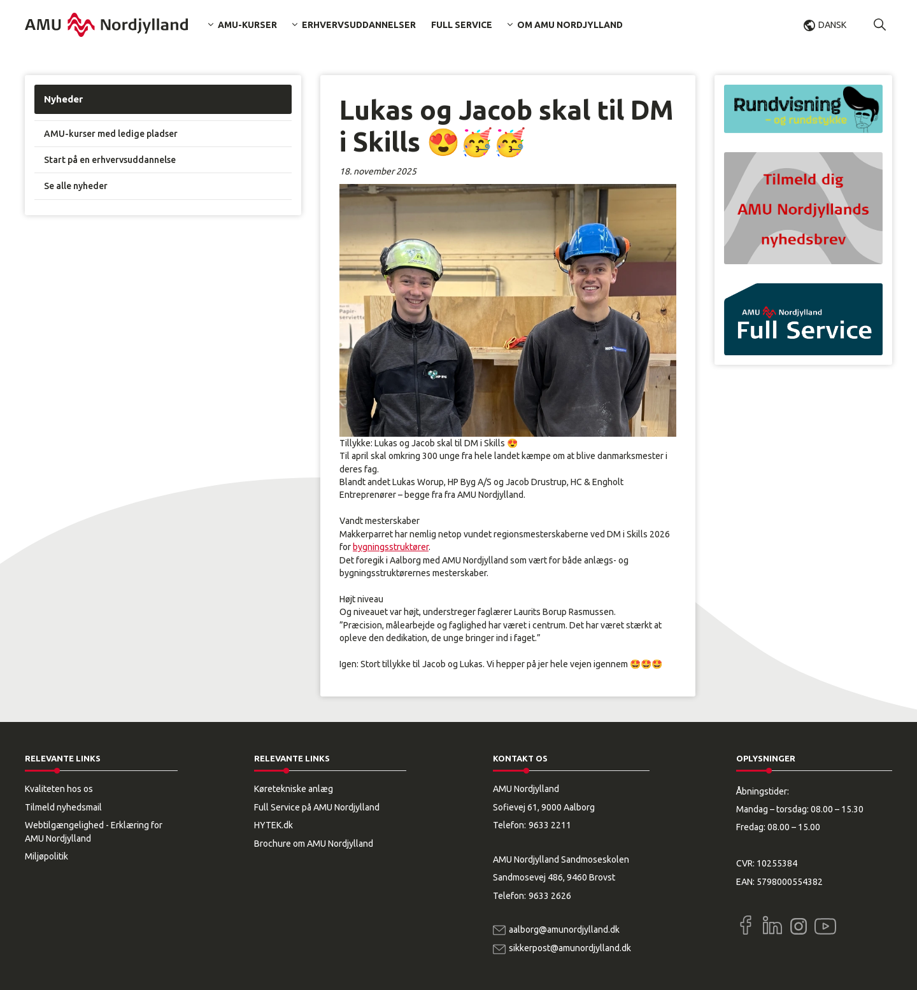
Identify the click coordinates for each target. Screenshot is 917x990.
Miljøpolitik (46, 856)
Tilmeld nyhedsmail (63, 807)
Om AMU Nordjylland (570, 25)
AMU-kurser (247, 25)
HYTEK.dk (273, 825)
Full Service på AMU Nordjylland (317, 807)
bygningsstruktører (391, 547)
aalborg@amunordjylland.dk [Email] (564, 929)
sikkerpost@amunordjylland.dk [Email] (570, 948)
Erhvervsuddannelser (359, 25)
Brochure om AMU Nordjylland (313, 843)
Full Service (461, 25)
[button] (880, 25)
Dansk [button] (832, 25)
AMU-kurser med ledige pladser (111, 134)
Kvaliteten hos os (59, 789)
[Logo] (106, 25)
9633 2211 (550, 825)
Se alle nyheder (76, 186)
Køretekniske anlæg (293, 789)
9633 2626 (550, 896)
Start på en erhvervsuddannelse (110, 160)
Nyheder (63, 99)
